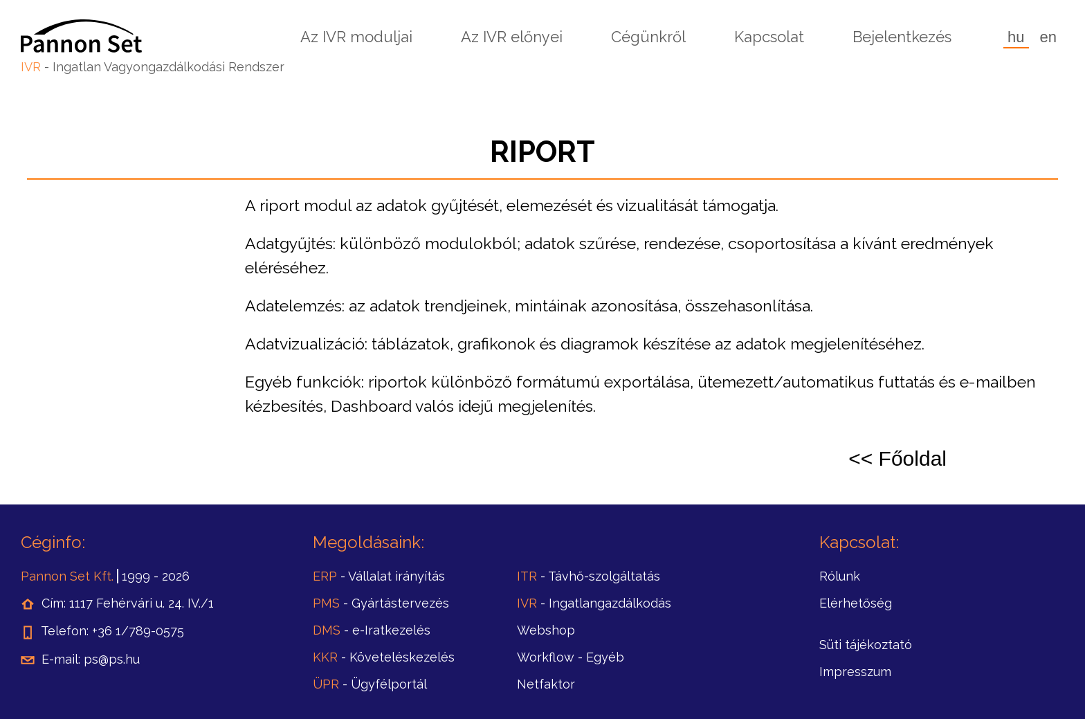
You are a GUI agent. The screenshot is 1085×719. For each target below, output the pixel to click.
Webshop (546, 630)
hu (1016, 37)
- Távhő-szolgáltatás (588, 576)
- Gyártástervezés (381, 603)
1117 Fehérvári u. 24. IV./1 (141, 603)
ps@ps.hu (112, 659)
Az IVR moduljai (356, 37)
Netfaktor (546, 684)
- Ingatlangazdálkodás (594, 603)
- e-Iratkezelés (371, 630)
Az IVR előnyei (512, 37)
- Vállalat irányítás (379, 576)
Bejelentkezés (901, 37)
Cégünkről (648, 37)
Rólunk (839, 576)
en (1048, 37)
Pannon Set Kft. (67, 576)
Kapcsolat (769, 37)
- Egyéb (570, 657)
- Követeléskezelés (384, 657)
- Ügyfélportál (370, 684)
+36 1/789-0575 (138, 631)
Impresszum (855, 671)
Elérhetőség (855, 603)
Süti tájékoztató (865, 644)
